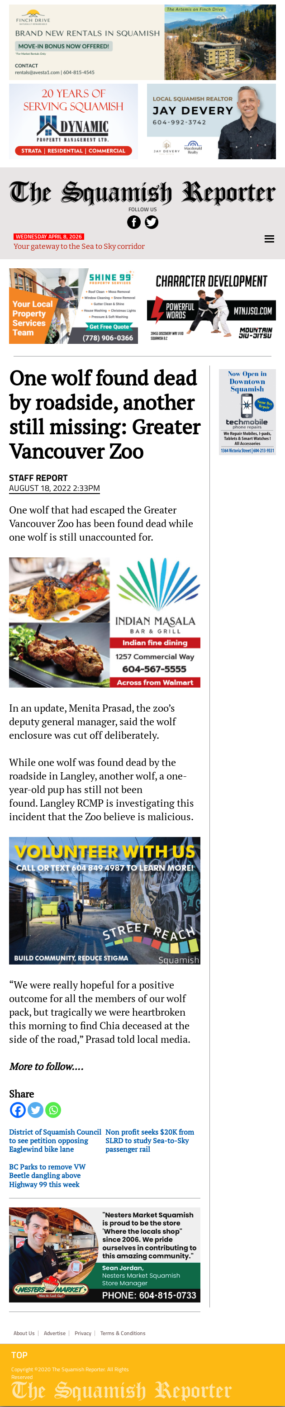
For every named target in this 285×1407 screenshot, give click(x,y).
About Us (24, 1333)
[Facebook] (18, 1110)
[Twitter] (35, 1110)
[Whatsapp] (53, 1110)
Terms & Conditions (123, 1333)
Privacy (83, 1333)
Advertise (55, 1333)
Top (19, 1355)
